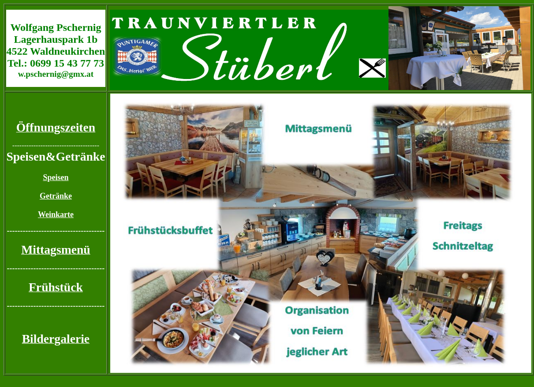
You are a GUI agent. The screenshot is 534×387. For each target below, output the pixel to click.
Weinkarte (56, 214)
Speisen (55, 177)
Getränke (56, 196)
